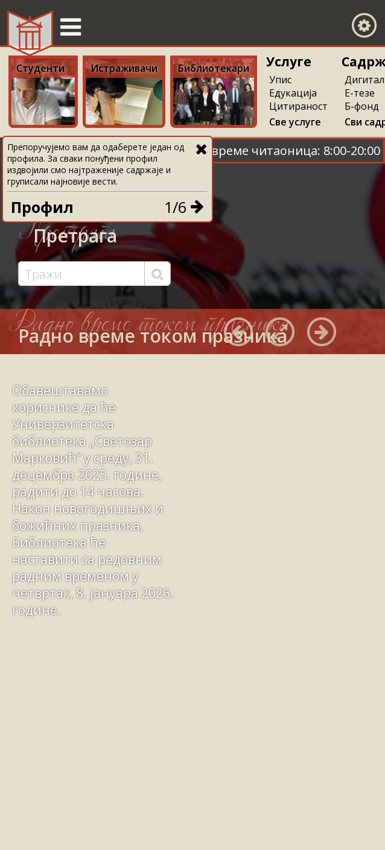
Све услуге (295, 121)
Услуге (288, 61)
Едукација (293, 93)
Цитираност (298, 106)
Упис (280, 79)
